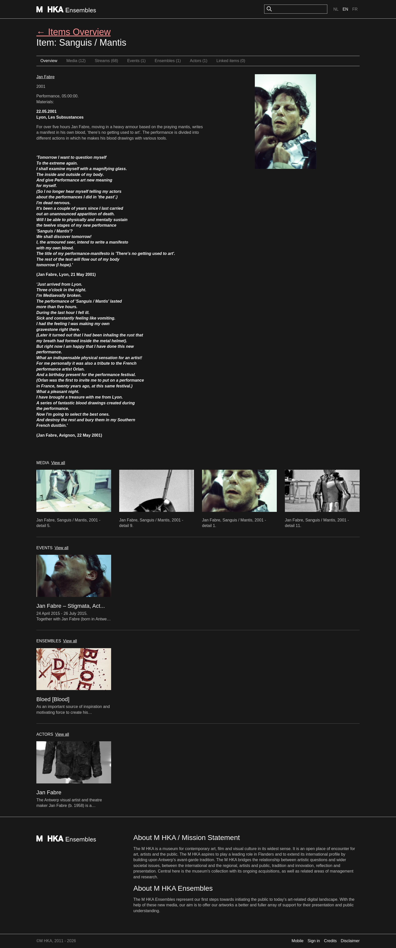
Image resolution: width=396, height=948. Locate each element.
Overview (48, 61)
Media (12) (76, 61)
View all (58, 463)
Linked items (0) (230, 61)
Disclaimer (350, 941)
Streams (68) (106, 61)
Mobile (298, 941)
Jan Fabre (45, 77)
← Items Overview (73, 32)
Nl (335, 9)
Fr (355, 9)
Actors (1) (198, 61)
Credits (330, 941)
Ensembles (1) (168, 61)
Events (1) (136, 61)
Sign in (314, 941)
